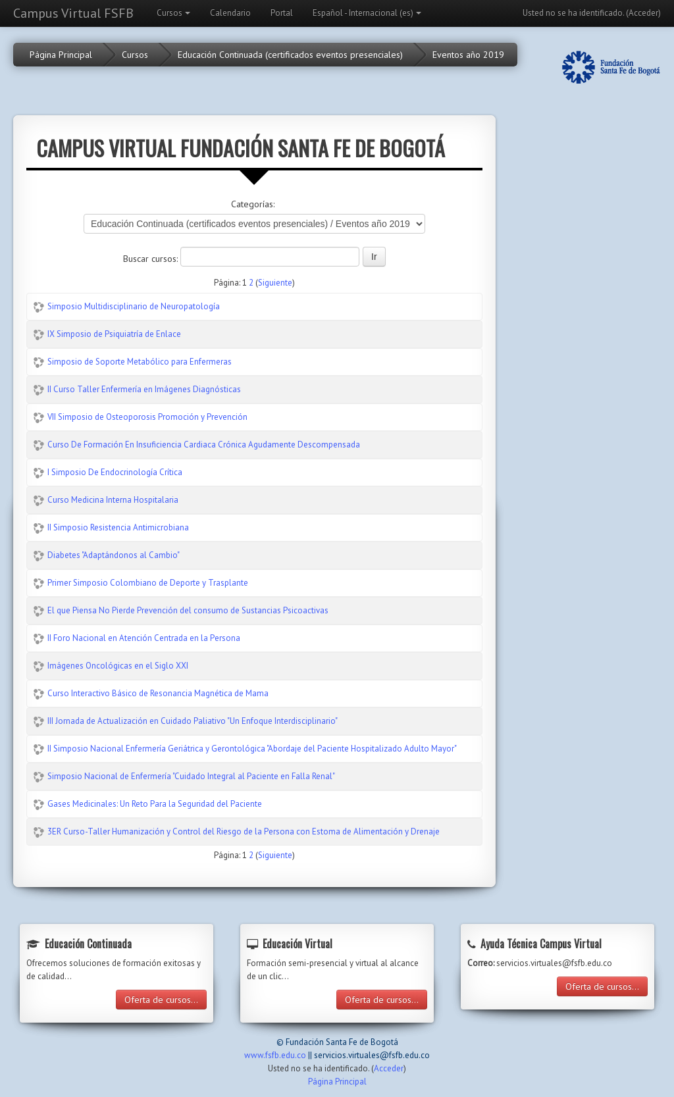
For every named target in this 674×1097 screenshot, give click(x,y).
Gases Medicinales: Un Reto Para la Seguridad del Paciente (154, 803)
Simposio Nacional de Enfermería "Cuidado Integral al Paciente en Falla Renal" (191, 776)
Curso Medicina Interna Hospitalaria (112, 499)
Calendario (230, 12)
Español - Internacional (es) (367, 12)
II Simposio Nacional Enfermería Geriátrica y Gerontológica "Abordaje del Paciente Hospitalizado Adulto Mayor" (252, 748)
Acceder (643, 12)
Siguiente (275, 282)
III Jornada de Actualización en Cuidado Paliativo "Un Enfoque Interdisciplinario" (192, 721)
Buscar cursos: (151, 259)
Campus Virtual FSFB (73, 13)
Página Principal (61, 55)
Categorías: (252, 204)
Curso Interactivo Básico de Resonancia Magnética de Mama (158, 693)
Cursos (173, 12)
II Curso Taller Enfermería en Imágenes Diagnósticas (144, 389)
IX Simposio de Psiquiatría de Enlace (114, 334)
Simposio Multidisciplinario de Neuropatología (133, 306)
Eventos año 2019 (468, 55)
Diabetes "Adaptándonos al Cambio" (113, 555)
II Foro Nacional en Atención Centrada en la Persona (143, 638)
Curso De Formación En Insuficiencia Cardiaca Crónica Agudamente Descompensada (203, 444)
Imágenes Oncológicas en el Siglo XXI (117, 665)
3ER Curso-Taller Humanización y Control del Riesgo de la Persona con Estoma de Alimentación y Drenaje (243, 831)
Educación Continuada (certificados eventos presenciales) (290, 55)
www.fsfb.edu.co (275, 1055)
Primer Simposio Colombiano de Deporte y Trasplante (147, 582)
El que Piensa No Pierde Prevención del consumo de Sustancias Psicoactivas (187, 610)
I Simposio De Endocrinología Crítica (114, 472)
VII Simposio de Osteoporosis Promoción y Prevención (147, 416)
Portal (282, 12)
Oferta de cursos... (161, 1000)
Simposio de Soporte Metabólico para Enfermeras (139, 361)
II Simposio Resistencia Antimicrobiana (118, 527)
